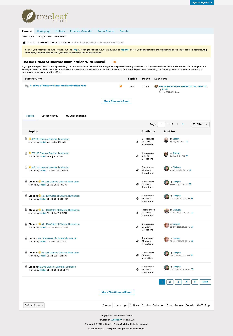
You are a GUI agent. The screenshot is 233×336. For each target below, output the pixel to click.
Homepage (43, 31)
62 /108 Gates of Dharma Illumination (60, 252)
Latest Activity (50, 115)
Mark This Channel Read (116, 292)
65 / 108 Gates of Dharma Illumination (60, 210)
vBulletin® (116, 319)
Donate (124, 31)
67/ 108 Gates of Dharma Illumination (60, 181)
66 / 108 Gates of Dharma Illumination (60, 196)
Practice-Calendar (81, 31)
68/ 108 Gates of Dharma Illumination (50, 167)
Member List (61, 36)
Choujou (177, 209)
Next (205, 281)
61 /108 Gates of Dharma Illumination (57, 267)
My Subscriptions (76, 115)
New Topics (28, 36)
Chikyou (177, 167)
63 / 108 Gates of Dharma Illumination (57, 238)
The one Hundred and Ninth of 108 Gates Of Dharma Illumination (194, 86)
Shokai (42, 142)
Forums (27, 31)
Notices (60, 31)
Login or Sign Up (201, 2)
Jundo (165, 89)
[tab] (30, 116)
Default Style (34, 305)
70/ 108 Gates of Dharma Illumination (50, 153)
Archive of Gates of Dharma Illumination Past (58, 85)
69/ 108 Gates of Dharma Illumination (50, 139)
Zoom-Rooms (106, 31)
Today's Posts (44, 36)
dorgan (176, 224)
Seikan (176, 138)
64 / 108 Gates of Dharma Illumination (60, 224)
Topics (30, 115)
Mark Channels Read (116, 101)
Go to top (203, 305)
